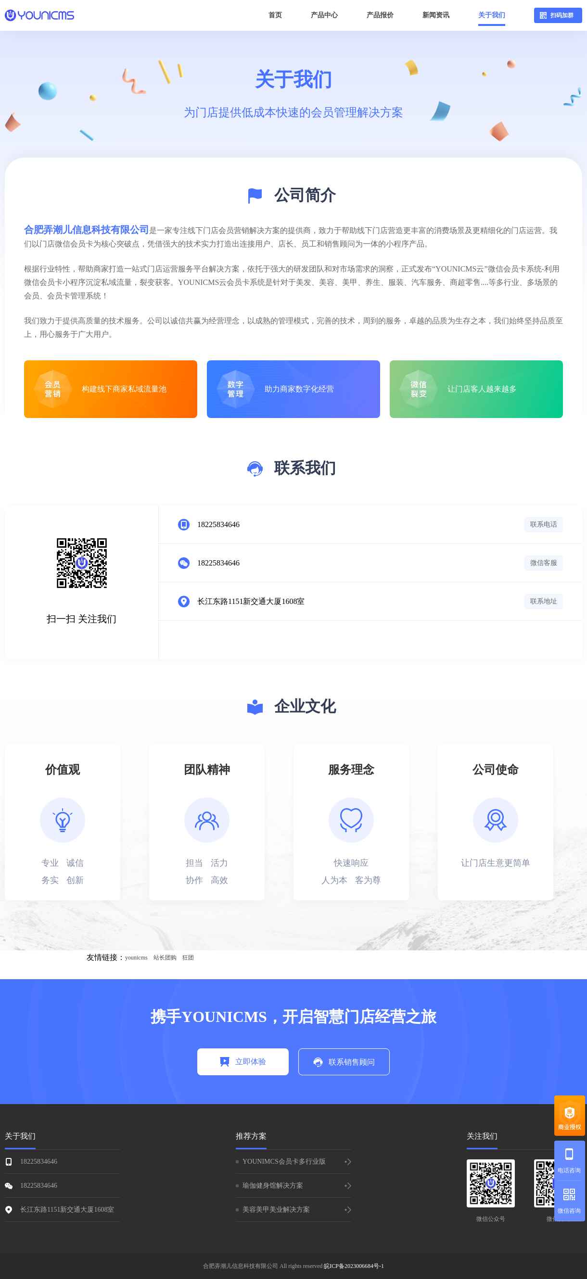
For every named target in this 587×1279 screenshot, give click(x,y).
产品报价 (380, 15)
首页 (275, 15)
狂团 (188, 957)
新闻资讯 (435, 15)
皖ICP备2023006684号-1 (354, 1266)
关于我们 (491, 15)
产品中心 (324, 15)
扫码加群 (557, 15)
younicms (136, 957)
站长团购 (165, 957)
